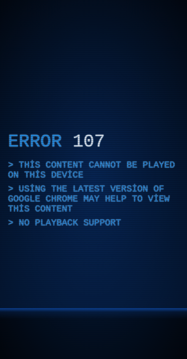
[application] (93, 179)
